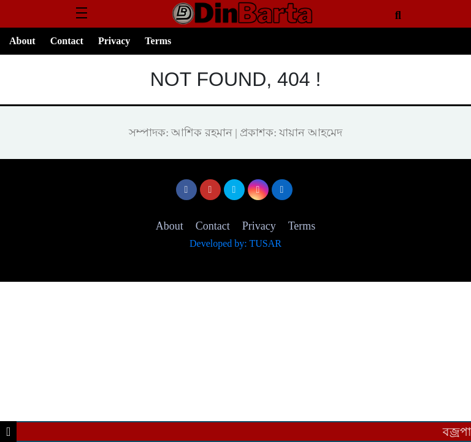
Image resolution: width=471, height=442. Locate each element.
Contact (66, 41)
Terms (158, 41)
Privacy (114, 41)
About (22, 41)
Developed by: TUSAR (235, 243)
